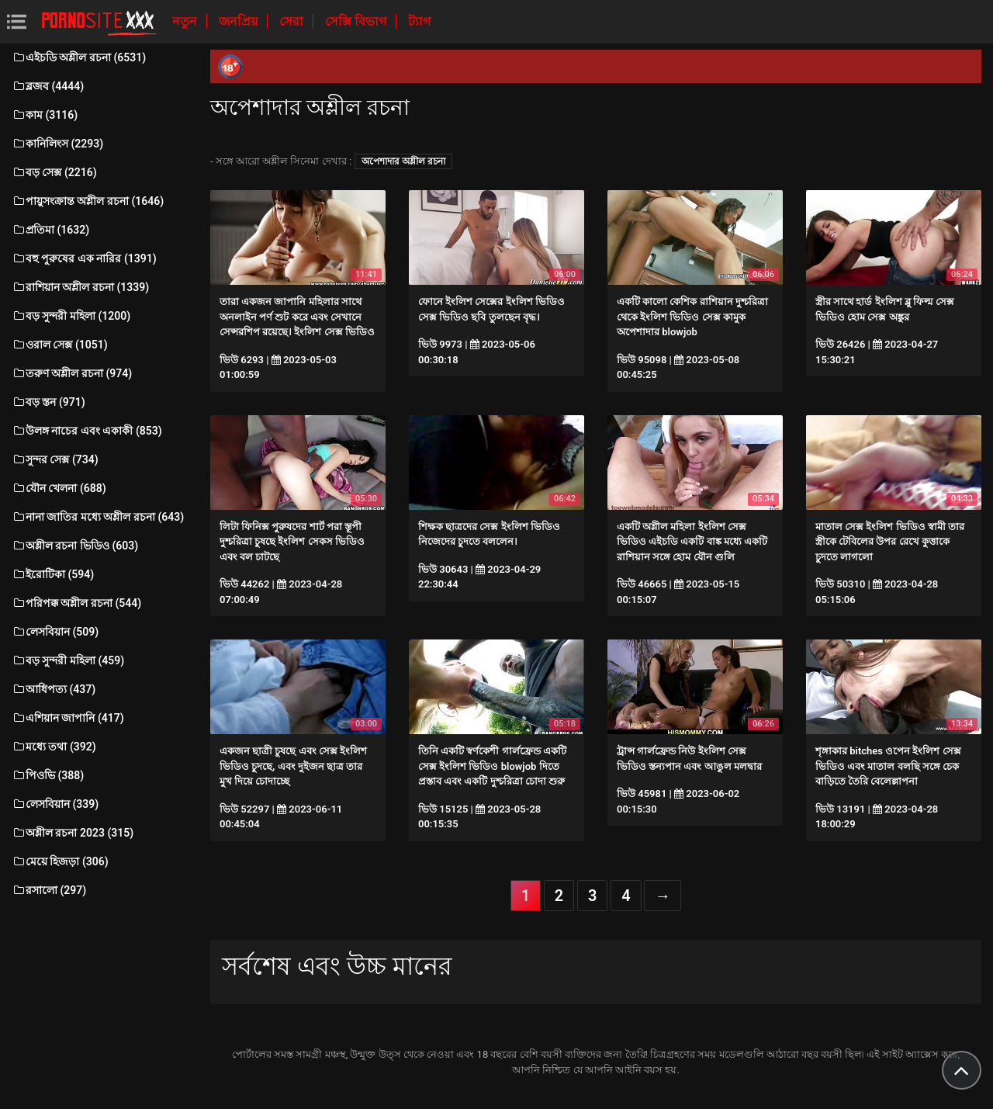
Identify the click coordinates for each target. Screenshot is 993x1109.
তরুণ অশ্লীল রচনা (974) (72, 373)
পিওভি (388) (48, 775)
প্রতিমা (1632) (50, 230)
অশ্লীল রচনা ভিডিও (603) (75, 545)
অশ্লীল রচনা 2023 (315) (72, 833)
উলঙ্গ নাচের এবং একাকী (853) (87, 431)
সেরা (292, 21)
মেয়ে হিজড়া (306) (60, 861)
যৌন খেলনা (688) (59, 488)
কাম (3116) (45, 115)
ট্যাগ (419, 21)
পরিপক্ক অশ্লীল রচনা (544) (76, 603)
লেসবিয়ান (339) (55, 804)
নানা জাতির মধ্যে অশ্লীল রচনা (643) (98, 517)
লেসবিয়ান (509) (55, 632)
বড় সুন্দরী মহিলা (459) (68, 660)
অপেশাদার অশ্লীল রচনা (403, 161)
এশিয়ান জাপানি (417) (68, 718)
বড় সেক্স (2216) (54, 172)
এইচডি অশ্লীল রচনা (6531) (79, 57)
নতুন (186, 21)
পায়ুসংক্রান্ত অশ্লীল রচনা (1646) (88, 201)
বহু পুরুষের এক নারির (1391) (84, 258)
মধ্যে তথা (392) (54, 746)
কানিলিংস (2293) (57, 143)
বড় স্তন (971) (48, 402)
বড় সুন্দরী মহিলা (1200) (71, 316)
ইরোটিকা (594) (53, 574)
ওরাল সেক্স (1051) (60, 344)
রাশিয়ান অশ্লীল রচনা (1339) (80, 287)
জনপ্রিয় (240, 21)
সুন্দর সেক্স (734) (55, 459)
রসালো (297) (49, 890)
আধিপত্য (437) (53, 689)
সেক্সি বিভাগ (357, 21)
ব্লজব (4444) (48, 86)
